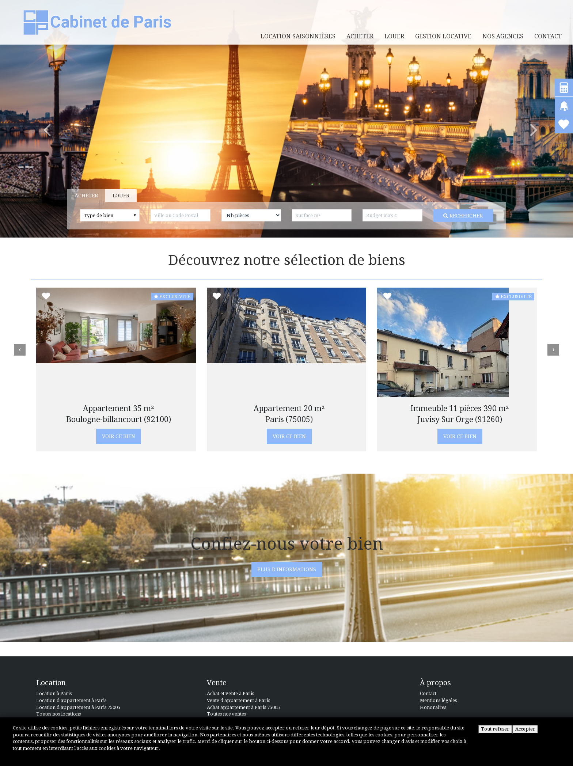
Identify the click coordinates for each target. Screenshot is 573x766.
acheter (359, 36)
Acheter (78, 195)
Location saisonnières (298, 36)
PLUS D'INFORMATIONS (286, 569)
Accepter (525, 729)
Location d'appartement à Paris (71, 700)
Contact (548, 36)
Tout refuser (495, 729)
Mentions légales (438, 700)
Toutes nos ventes (226, 714)
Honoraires (433, 707)
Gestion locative (443, 36)
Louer (112, 195)
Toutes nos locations (58, 714)
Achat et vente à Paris (230, 693)
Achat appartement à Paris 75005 (243, 707)
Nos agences (502, 36)
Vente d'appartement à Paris (238, 700)
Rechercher (454, 216)
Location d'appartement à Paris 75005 (78, 707)
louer (394, 36)
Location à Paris (54, 693)
